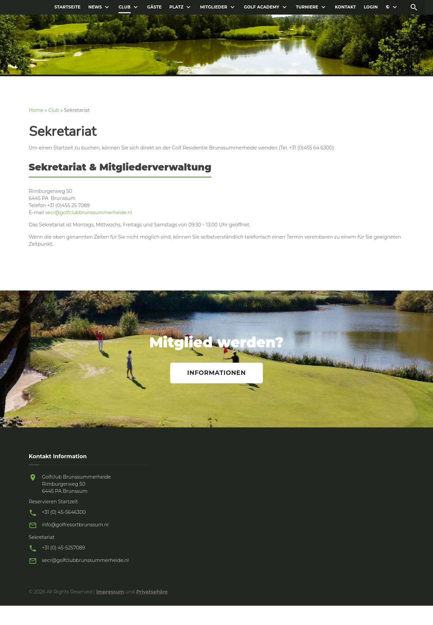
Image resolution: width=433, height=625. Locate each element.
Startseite (67, 7)
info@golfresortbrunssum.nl (75, 525)
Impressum (110, 592)
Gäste (154, 7)
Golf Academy (261, 7)
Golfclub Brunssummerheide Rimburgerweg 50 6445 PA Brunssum (76, 484)
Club (124, 7)
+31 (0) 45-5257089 (63, 548)
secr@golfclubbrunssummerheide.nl (88, 212)
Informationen (216, 373)
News (95, 7)
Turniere (307, 7)
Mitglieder (213, 7)
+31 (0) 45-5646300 (64, 512)
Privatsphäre (152, 592)
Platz (176, 7)
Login (371, 7)
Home (36, 110)
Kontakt (345, 7)
